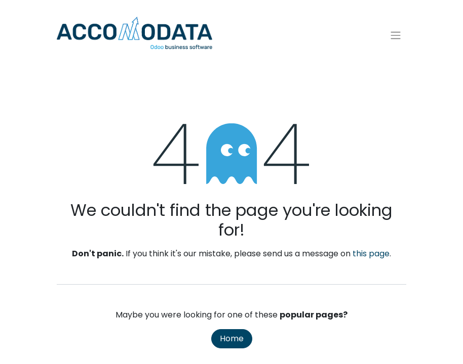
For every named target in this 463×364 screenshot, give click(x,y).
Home (232, 338)
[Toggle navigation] (395, 36)
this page (371, 253)
